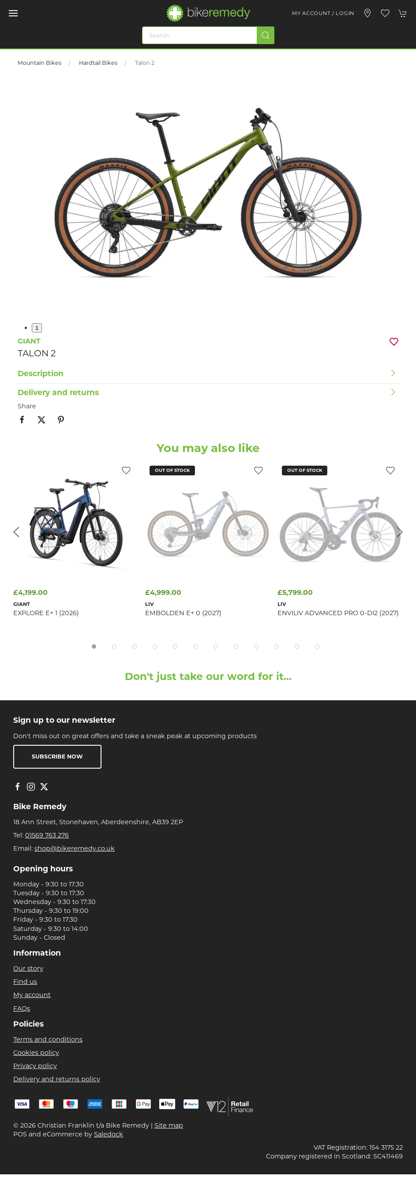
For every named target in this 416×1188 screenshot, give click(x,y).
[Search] (208, 35)
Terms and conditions (47, 1039)
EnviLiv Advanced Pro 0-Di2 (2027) (338, 613)
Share (27, 406)
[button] (13, 13)
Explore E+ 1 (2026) (46, 613)
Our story (28, 968)
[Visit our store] (367, 13)
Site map (168, 1125)
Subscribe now (57, 756)
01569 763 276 (47, 835)
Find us (25, 982)
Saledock (108, 1134)
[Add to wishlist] (258, 470)
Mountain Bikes (39, 63)
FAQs (21, 1008)
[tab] (94, 646)
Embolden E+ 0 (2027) (183, 613)
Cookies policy (36, 1053)
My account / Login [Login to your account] (323, 13)
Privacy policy (35, 1066)
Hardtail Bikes (98, 63)
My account (32, 995)
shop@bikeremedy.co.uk (74, 848)
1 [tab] (36, 328)
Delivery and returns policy (56, 1079)
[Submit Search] (265, 35)
